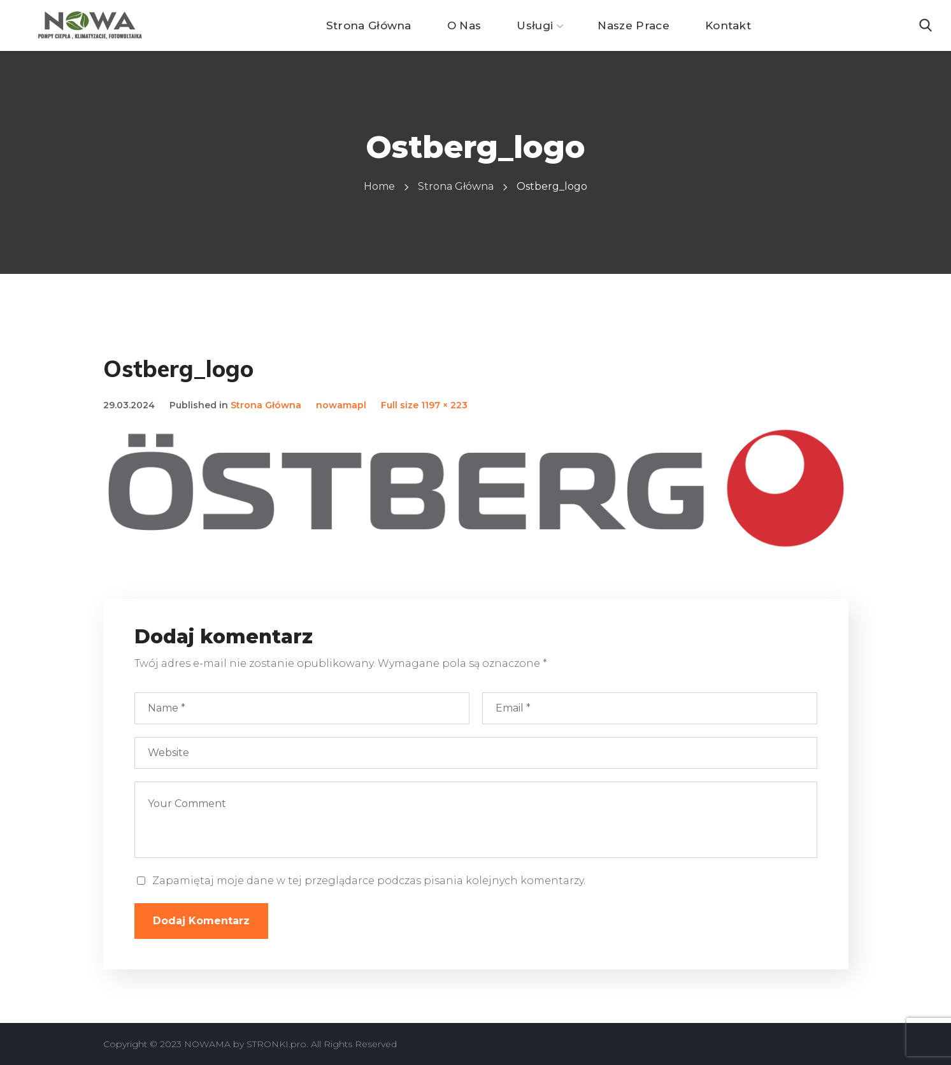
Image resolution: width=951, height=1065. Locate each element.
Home (379, 186)
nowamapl (341, 405)
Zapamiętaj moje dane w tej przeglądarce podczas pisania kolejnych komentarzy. (368, 881)
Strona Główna (456, 186)
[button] (925, 25)
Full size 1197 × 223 (424, 405)
